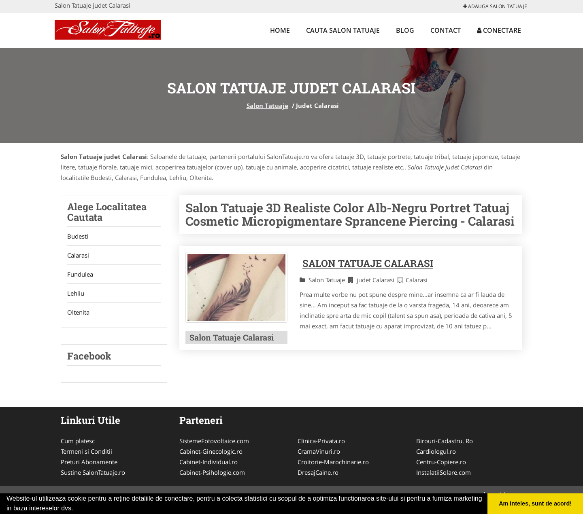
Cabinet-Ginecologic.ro (211, 451)
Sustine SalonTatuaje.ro (93, 472)
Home (280, 30)
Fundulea (80, 274)
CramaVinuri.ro (319, 451)
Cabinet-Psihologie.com (212, 472)
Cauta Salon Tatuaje (343, 30)
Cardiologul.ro (436, 451)
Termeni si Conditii (86, 451)
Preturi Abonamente (89, 462)
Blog (405, 30)
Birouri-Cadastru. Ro (444, 441)
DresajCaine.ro (318, 472)
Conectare (499, 30)
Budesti (77, 236)
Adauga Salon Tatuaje (495, 6)
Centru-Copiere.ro (441, 462)
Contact (445, 30)
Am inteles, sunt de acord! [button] (535, 503)
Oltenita (78, 312)
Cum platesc (78, 441)
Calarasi (78, 255)
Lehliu (75, 293)
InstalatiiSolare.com (443, 472)
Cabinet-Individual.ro (208, 462)
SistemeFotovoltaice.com (214, 441)
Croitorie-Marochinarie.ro (333, 462)
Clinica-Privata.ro (321, 441)
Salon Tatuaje (267, 106)
